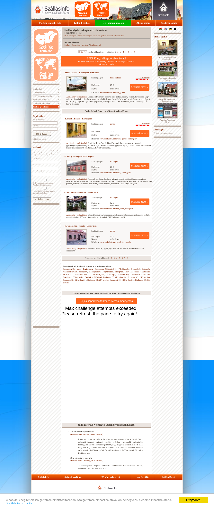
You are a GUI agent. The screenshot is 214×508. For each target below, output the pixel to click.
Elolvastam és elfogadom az (45, 182)
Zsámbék (146, 269)
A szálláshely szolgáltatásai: (76, 97)
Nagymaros (108, 271)
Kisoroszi (134, 271)
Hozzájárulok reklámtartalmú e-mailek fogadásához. (45, 190)
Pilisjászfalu (124, 269)
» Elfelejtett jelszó (39, 139)
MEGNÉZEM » (139, 87)
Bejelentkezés (39, 116)
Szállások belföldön (41, 100)
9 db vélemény (142, 78)
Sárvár (167, 121)
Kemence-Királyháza (141, 274)
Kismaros (67, 274)
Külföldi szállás (82, 23)
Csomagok (159, 129)
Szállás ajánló (160, 36)
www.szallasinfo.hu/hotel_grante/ (112, 92)
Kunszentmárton (167, 100)
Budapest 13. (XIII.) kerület (122, 280)
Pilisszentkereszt (70, 271)
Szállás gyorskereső (41, 107)
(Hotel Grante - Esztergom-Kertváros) (86, 434)
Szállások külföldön (41, 103)
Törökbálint (78, 277)
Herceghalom (95, 271)
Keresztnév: (37, 165)
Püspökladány (167, 58)
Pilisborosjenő (98, 274)
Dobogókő (135, 269)
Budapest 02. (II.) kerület (139, 277)
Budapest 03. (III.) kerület (114, 277)
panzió (112, 124)
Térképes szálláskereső (111, 477)
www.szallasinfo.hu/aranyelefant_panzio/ (115, 242)
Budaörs (89, 277)
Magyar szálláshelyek (50, 23)
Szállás (67, 45)
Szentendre (123, 274)
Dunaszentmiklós (81, 274)
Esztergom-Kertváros (80, 45)
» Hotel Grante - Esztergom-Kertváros (81, 72)
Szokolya (111, 274)
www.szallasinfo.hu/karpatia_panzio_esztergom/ (118, 138)
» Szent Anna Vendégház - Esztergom (81, 192)
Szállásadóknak (169, 23)
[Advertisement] (46, 265)
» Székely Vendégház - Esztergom (79, 156)
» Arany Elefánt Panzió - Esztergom (80, 226)
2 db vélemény (142, 124)
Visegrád (119, 271)
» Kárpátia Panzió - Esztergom (78, 118)
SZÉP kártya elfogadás (42, 96)
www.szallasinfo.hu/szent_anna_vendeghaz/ (116, 208)
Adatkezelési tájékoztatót (42, 185)
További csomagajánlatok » (163, 133)
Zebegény (83, 271)
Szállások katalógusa (73, 477)
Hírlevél (37, 147)
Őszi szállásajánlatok (113, 23)
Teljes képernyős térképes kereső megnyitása (106, 301)
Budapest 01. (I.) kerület (98, 280)
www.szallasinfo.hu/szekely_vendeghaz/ (115, 172)
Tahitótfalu (145, 271)
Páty (127, 271)
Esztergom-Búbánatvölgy (106, 269)
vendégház (114, 161)
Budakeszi (67, 277)
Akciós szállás (143, 23)
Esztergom (88, 269)
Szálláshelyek (39, 89)
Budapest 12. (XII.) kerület (74, 280)
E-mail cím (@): (38, 171)
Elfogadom (193, 500)
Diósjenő (98, 277)
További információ (19, 503)
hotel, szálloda (115, 77)
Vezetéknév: (37, 159)
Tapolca (167, 79)
